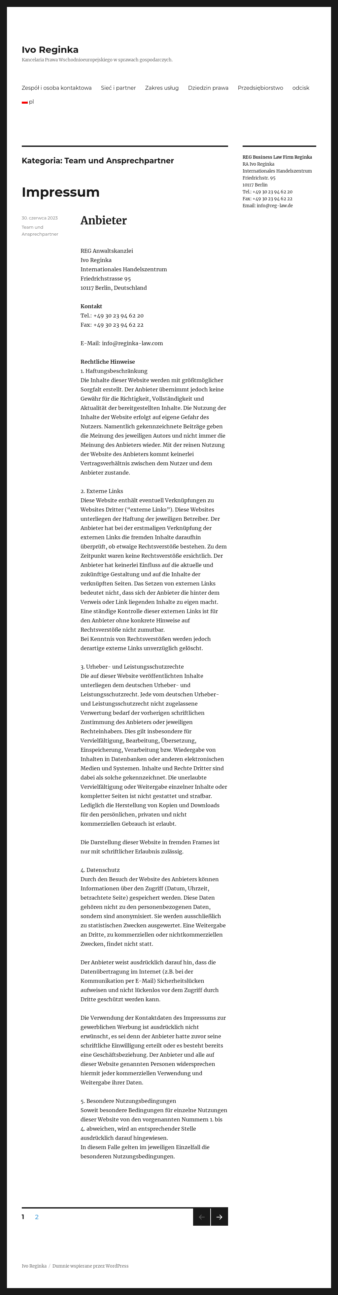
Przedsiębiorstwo (260, 88)
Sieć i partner (118, 88)
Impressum (61, 192)
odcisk (300, 88)
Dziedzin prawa (208, 88)
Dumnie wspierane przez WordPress (90, 1266)
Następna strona (218, 1225)
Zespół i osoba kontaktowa (57, 88)
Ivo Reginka (50, 49)
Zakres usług (162, 88)
